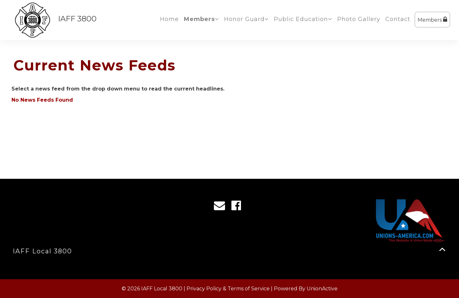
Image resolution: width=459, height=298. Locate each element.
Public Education (303, 19)
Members (432, 19)
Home (169, 19)
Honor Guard (246, 19)
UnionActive (322, 289)
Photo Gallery (358, 19)
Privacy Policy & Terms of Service (228, 289)
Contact (397, 19)
